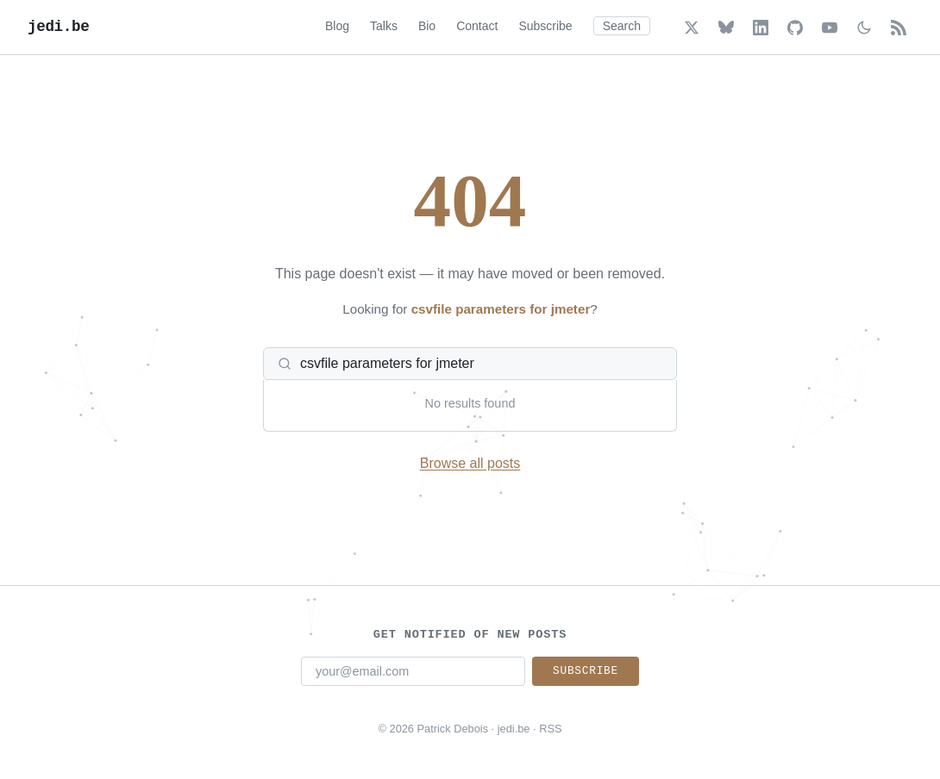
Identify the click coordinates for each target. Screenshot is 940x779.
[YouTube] (829, 27)
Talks (384, 26)
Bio (427, 26)
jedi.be (58, 26)
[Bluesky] (726, 27)
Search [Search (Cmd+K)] (622, 26)
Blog (337, 26)
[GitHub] (795, 27)
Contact (477, 26)
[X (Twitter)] (691, 27)
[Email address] (413, 671)
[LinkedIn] (760, 27)
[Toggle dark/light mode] (864, 27)
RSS (550, 728)
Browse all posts (470, 463)
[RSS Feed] (898, 27)
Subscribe (545, 26)
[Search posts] (480, 363)
